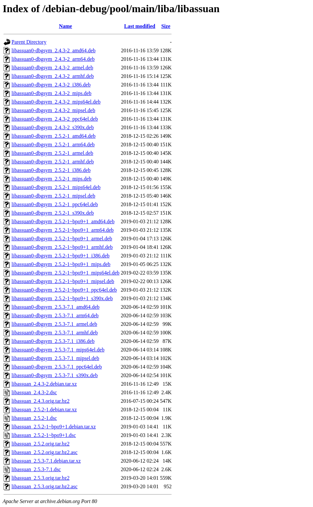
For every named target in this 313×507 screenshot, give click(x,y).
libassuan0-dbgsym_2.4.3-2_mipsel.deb (53, 110)
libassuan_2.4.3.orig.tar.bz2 (40, 401)
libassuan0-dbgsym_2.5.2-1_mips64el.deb (56, 187)
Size (165, 26)
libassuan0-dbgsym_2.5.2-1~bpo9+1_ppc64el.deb (64, 290)
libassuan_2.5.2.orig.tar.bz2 (40, 444)
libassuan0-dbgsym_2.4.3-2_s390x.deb (53, 127)
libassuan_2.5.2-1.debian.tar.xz (44, 409)
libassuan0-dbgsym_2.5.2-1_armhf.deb (53, 161)
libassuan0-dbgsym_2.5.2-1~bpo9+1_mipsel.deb (63, 281)
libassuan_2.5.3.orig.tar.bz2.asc (45, 486)
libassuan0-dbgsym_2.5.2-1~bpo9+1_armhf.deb (62, 247)
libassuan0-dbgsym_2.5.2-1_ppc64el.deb (55, 204)
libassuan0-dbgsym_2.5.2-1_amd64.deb (54, 136)
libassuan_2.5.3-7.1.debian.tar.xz (46, 461)
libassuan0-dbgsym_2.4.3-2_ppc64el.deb (55, 119)
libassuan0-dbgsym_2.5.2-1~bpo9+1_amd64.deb (63, 221)
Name (65, 26)
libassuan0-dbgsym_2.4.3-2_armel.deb (52, 67)
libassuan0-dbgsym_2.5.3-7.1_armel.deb (54, 324)
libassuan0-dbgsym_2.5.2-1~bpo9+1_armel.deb (62, 238)
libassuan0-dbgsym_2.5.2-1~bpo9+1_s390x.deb (62, 298)
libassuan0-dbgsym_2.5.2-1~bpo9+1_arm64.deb (63, 230)
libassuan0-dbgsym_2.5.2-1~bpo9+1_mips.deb (61, 264)
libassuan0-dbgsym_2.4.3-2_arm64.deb (53, 59)
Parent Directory (29, 42)
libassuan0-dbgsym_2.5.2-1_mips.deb (51, 178)
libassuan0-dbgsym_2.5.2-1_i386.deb (51, 170)
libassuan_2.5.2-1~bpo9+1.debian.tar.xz (54, 426)
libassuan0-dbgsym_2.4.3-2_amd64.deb (54, 50)
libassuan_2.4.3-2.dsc (34, 392)
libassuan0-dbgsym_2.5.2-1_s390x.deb (53, 213)
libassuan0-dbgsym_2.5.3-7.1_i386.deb (53, 341)
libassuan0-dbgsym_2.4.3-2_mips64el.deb (56, 102)
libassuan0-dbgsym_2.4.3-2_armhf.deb (53, 76)
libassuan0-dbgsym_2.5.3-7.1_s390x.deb (55, 375)
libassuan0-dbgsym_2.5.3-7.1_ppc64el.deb (57, 367)
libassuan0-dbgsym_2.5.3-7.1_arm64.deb (55, 315)
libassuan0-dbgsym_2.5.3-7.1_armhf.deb (55, 332)
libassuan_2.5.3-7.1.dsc (36, 469)
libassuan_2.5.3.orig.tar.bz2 (40, 478)
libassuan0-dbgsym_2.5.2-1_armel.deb (52, 153)
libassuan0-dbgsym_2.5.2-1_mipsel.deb (53, 196)
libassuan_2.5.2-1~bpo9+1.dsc (44, 435)
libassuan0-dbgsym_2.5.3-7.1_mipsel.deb (55, 358)
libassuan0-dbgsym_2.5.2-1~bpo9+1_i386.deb (60, 255)
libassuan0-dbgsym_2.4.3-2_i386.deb (51, 84)
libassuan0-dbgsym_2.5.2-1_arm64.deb (53, 144)
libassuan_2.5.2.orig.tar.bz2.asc (45, 452)
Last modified (140, 26)
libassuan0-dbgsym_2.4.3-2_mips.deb (51, 93)
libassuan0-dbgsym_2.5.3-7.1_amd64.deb (56, 307)
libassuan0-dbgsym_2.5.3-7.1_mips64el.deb (58, 349)
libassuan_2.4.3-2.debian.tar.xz (44, 384)
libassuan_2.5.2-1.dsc (34, 418)
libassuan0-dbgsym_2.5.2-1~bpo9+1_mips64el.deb (65, 273)
